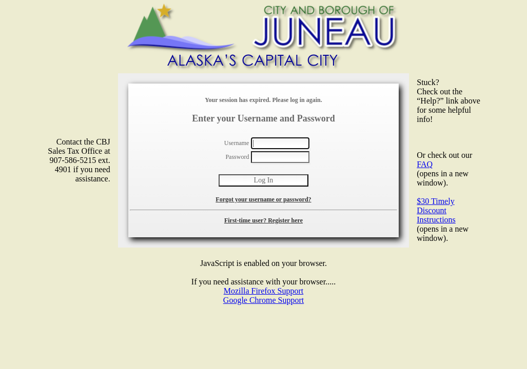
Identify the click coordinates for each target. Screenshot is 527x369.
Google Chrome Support (263, 300)
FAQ (425, 164)
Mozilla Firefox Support (264, 290)
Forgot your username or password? (263, 199)
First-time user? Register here (263, 220)
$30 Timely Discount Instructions (436, 210)
